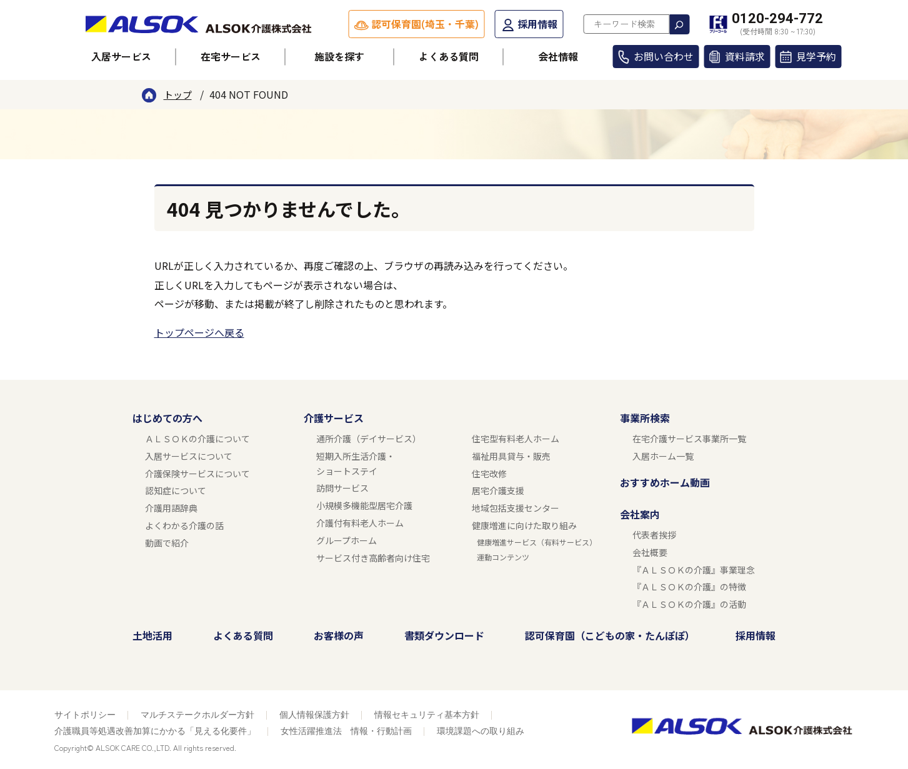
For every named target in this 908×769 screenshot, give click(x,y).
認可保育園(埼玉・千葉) (425, 23)
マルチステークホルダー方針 (197, 715)
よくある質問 (449, 56)
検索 (679, 24)
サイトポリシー (85, 715)
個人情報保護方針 (314, 715)
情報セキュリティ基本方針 (426, 715)
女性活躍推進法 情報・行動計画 (346, 731)
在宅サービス (231, 56)
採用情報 (537, 23)
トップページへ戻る (199, 332)
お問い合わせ (664, 56)
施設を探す (339, 56)
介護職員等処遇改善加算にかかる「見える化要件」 (155, 731)
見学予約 (816, 56)
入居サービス (121, 56)
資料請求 (745, 56)
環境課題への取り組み (480, 731)
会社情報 (558, 56)
